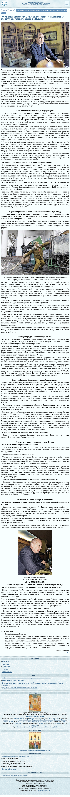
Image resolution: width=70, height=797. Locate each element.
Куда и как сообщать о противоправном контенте (19, 688)
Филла (11, 721)
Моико (33, 721)
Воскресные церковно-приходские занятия (17, 756)
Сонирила (57, 720)
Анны (19, 721)
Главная (4, 10)
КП (68, 653)
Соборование (7, 672)
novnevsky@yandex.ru (43, 790)
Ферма (6, 721)
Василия (57, 723)
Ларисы (28, 721)
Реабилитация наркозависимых (13, 680)
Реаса (29, 720)
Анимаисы (50, 721)
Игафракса (35, 720)
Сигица (50, 720)
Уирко (44, 721)
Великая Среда (32, 716)
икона (41, 716)
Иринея (31, 718)
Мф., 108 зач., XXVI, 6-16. (49, 727)
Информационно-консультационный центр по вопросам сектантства (26, 678)
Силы (46, 720)
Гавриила (16, 718)
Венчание (5, 669)
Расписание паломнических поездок (15, 775)
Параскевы (34, 725)
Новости (11, 10)
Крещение (5, 661)
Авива (20, 720)
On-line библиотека (9, 769)
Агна (24, 720)
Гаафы (64, 721)
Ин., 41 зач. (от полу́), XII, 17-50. (27, 727)
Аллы (23, 721)
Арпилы (5, 720)
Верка (57, 718)
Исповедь (5, 664)
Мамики (38, 721)
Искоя (41, 720)
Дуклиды (18, 723)
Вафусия (51, 718)
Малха (41, 723)
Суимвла (63, 720)
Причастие (6, 666)
